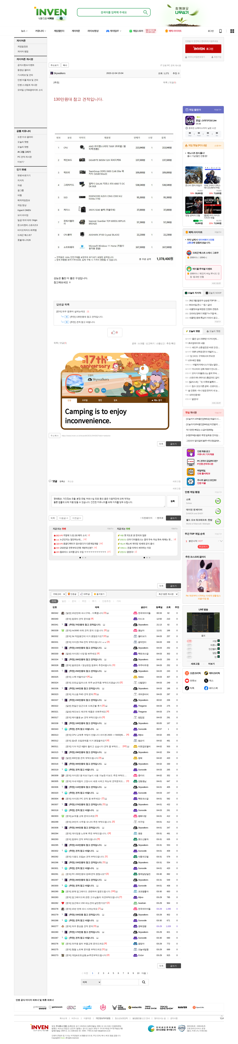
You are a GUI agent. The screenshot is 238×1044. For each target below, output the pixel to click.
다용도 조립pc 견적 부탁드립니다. (85, 856)
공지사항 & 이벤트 (26, 65)
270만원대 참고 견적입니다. (85, 804)
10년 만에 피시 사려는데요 (82, 909)
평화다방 (142, 816)
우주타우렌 (143, 665)
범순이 (141, 740)
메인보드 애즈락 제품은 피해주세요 (86, 711)
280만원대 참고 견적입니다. (85, 659)
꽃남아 (141, 630)
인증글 (73, 594)
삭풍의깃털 (143, 856)
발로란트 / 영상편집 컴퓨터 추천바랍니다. (89, 665)
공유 (134, 343)
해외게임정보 (24, 200)
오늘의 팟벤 (23, 147)
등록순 (62, 481)
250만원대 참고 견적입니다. (85, 671)
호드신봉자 (143, 839)
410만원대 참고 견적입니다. (85, 845)
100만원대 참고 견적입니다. (85, 723)
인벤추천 (106, 601)
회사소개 (63, 1018)
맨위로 (160, 518)
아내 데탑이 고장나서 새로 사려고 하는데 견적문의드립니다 (97, 781)
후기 (94, 601)
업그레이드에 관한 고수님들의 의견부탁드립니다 (92, 897)
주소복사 (55, 436)
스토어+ (217, 146)
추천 (84, 601)
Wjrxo (140, 735)
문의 (74, 601)
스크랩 (141, 343)
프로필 (85, 400)
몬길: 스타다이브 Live (206, 120)
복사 (65, 65)
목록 (165, 82)
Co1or (141, 955)
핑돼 (140, 758)
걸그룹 (21, 190)
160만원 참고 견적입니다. (84, 688)
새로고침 (177, 481)
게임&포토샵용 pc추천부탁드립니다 (86, 955)
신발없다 (142, 682)
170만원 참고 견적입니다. (84, 932)
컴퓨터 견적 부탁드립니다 (81, 839)
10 (138, 973)
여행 (20, 195)
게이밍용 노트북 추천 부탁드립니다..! (87, 833)
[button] (80, 557)
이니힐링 (97, 390)
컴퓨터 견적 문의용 (78, 619)
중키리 (141, 775)
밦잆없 (141, 717)
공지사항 (174, 1018)
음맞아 (141, 943)
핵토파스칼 (143, 653)
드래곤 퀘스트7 (25, 235)
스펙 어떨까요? (76, 677)
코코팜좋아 (143, 891)
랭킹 (100, 400)
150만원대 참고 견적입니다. (85, 862)
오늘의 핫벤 (23, 142)
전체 (54, 601)
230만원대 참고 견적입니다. (85, 648)
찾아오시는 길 (159, 1018)
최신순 (71, 481)
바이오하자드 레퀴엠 (27, 230)
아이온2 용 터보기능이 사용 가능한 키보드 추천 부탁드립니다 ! (99, 775)
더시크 (141, 619)
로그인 (211, 31)
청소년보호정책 (121, 1018)
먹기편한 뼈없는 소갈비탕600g (199, 430)
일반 (64, 601)
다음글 (62, 518)
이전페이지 (147, 518)
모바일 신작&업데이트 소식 (30, 90)
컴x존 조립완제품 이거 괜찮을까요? (86, 740)
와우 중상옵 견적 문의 (79, 926)
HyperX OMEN (24, 210)
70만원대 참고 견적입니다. (85, 624)
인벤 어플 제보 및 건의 (28, 80)
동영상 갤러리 (24, 70)
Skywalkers (57, 73)
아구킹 (141, 822)
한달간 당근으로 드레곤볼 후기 (84, 706)
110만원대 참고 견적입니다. (85, 787)
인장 (69, 400)
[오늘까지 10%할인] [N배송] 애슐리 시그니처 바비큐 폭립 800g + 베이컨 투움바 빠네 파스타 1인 (203, 419)
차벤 (20, 185)
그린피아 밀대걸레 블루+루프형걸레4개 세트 (203, 440)
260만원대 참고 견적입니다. (85, 880)
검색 (144, 982)
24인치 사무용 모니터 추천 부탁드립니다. (89, 822)
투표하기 (203, 546)
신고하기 (150, 343)
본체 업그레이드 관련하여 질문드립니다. (88, 891)
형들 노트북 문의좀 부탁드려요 (84, 949)
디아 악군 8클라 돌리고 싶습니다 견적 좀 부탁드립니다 (95, 746)
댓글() (172, 82)
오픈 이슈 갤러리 (25, 137)
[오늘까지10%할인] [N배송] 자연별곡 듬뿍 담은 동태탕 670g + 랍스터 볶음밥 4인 (203, 424)
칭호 (115, 400)
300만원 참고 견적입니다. (84, 827)
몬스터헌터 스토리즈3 (28, 225)
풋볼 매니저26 (24, 240)
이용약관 (87, 1018)
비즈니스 (75, 1018)
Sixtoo (141, 677)
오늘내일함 (143, 949)
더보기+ (110, 529)
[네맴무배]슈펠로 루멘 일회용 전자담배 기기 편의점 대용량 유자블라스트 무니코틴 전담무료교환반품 (203, 435)
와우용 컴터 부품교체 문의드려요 (85, 943)
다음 (144, 973)
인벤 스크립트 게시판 (27, 85)
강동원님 (142, 781)
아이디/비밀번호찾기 (196, 57)
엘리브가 (142, 636)
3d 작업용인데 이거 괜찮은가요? (84, 636)
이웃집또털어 (144, 746)
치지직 (21, 180)
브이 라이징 (23, 215)
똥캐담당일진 (144, 874)
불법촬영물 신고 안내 (141, 1018)
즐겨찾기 (100, 594)
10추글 (87, 594)
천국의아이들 (144, 613)
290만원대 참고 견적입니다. (85, 752)
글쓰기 (173, 586)
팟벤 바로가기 (24, 175)
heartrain (142, 903)
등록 (173, 501)
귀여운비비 (143, 694)
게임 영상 (22, 205)
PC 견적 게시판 (25, 157)
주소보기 (55, 65)
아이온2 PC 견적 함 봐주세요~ (83, 798)
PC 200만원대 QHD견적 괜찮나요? (86, 874)
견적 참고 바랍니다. (82, 322)
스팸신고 (160, 343)
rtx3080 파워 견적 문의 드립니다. (84, 630)
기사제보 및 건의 (25, 75)
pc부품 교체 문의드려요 (80, 816)
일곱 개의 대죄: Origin (27, 220)
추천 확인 (171, 343)
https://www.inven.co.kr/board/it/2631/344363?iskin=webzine (86, 436)
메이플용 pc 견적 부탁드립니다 (84, 717)
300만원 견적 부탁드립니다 (82, 758)
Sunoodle (142, 729)
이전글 (75, 518)
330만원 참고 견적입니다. (84, 914)
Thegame (142, 706)
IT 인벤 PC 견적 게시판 (170, 65)
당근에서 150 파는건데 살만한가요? (86, 903)
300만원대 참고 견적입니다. (85, 764)
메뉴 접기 (157, 400)
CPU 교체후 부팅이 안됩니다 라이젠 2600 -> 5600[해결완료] (98, 735)
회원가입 (217, 57)
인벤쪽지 (90, 390)
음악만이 (142, 642)
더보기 (103, 390)
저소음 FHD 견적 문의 (79, 694)
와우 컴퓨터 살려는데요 (72, 311)
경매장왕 (142, 926)
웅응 (140, 833)
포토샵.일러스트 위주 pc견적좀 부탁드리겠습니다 (92, 682)
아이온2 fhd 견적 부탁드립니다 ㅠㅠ (86, 642)
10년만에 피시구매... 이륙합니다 (84, 613)
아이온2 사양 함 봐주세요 (81, 653)
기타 (119, 601)
